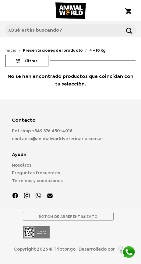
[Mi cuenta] (111, 10)
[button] (12, 10)
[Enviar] (129, 30)
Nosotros (21, 165)
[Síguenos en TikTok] (38, 196)
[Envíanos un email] (50, 196)
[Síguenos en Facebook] (15, 196)
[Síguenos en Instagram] (26, 196)
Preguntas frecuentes (36, 173)
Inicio (10, 50)
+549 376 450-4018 (52, 131)
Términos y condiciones (37, 181)
